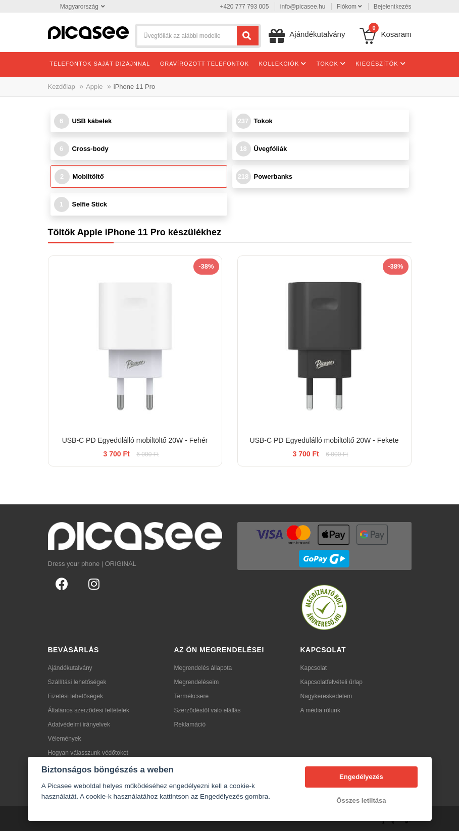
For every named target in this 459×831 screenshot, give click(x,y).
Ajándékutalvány (70, 667)
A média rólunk (320, 710)
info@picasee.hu (303, 6)
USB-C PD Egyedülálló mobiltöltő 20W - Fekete (324, 440)
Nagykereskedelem (326, 696)
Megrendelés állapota (203, 667)
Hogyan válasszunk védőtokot (88, 752)
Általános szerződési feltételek (88, 710)
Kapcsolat (313, 667)
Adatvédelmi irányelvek (79, 724)
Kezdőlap (61, 86)
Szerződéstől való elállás (207, 710)
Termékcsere (191, 696)
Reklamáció (190, 724)
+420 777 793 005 (244, 6)
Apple (94, 86)
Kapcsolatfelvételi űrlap (331, 682)
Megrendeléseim (196, 682)
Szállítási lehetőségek (77, 682)
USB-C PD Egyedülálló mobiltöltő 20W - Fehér (135, 440)
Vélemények (64, 738)
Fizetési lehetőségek (75, 696)
